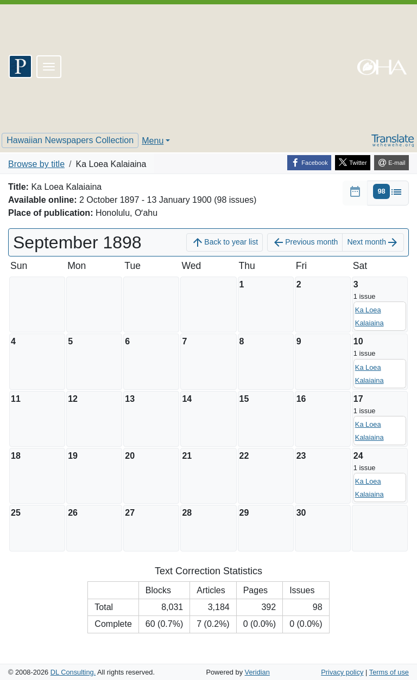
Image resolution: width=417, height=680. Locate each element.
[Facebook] (309, 162)
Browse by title (36, 164)
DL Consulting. (73, 672)
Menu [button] (152, 140)
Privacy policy (342, 672)
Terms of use (389, 672)
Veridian (257, 672)
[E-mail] (391, 162)
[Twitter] (352, 162)
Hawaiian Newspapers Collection (70, 140)
